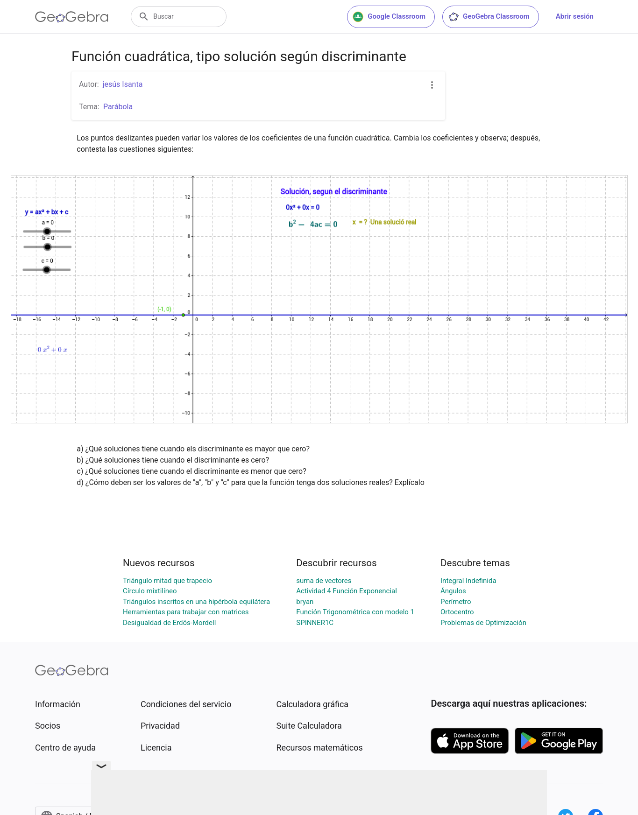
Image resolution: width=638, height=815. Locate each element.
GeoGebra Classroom (489, 16)
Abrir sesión (575, 16)
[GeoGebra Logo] (71, 16)
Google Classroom (389, 16)
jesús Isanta (123, 84)
